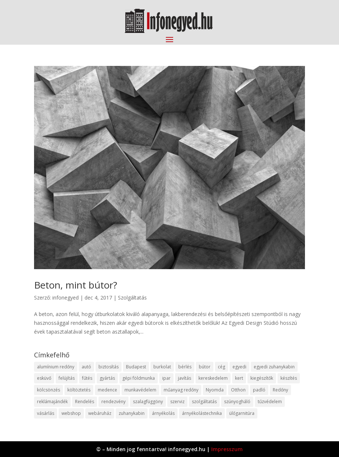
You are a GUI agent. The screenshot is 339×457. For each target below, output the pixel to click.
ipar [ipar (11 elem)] (166, 378)
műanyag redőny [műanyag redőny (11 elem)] (181, 390)
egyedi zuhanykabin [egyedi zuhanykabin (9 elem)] (274, 367)
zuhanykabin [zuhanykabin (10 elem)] (132, 413)
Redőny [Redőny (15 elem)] (280, 390)
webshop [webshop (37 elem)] (71, 413)
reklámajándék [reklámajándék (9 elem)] (52, 401)
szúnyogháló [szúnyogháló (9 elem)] (237, 401)
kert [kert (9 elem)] (239, 378)
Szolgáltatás (132, 297)
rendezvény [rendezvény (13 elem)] (113, 401)
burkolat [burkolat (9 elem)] (162, 367)
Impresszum (227, 449)
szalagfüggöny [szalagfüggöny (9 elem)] (148, 401)
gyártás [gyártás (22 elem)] (107, 378)
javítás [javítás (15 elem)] (184, 378)
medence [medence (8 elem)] (107, 390)
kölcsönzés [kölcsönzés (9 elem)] (48, 390)
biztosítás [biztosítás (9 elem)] (108, 367)
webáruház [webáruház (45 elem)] (99, 413)
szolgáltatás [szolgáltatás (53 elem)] (204, 401)
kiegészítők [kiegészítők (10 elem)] (261, 378)
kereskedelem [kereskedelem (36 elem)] (213, 378)
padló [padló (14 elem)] (259, 390)
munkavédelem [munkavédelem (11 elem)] (140, 390)
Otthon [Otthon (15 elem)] (238, 390)
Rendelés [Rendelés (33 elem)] (84, 401)
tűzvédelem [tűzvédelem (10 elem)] (270, 401)
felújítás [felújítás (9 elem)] (67, 378)
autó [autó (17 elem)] (86, 367)
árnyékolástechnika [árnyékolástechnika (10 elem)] (202, 413)
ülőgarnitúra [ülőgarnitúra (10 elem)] (241, 413)
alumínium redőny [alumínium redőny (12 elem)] (55, 367)
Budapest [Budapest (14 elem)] (136, 367)
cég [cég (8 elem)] (221, 367)
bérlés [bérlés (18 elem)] (184, 367)
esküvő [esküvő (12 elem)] (44, 378)
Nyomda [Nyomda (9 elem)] (215, 390)
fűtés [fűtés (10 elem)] (87, 378)
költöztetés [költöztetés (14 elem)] (78, 390)
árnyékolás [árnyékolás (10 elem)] (163, 413)
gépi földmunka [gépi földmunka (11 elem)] (138, 378)
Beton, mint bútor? (75, 284)
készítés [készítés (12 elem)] (288, 378)
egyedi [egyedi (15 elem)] (239, 367)
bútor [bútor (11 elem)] (205, 367)
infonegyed (65, 297)
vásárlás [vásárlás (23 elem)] (45, 413)
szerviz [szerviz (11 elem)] (177, 401)
